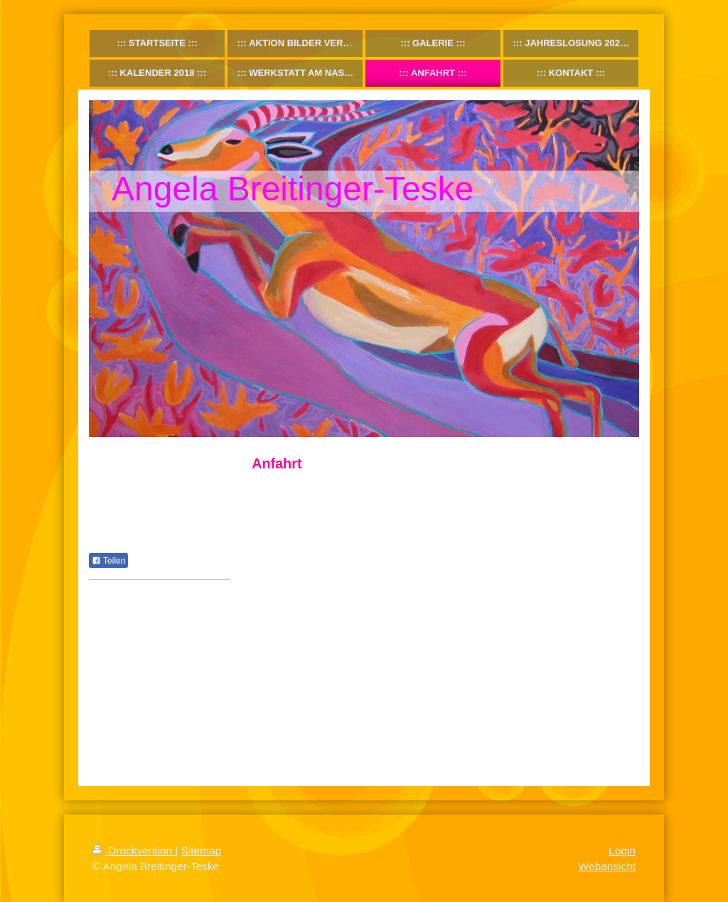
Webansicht (607, 866)
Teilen (108, 561)
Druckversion (133, 850)
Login (622, 850)
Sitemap (201, 850)
